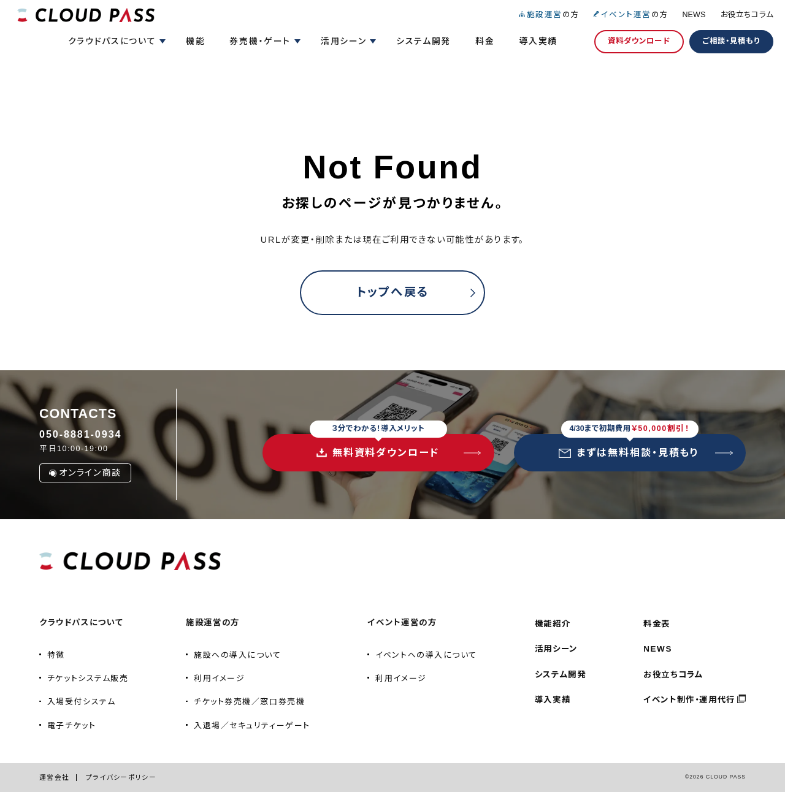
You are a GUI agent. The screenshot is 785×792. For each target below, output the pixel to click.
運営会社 (54, 777)
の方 (548, 14)
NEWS (693, 14)
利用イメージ (219, 678)
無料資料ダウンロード (378, 446)
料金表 (656, 623)
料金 (484, 41)
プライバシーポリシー (121, 777)
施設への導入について (237, 655)
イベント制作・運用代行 (689, 699)
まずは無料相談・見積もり (629, 446)
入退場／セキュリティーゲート (252, 725)
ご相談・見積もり (731, 41)
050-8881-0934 (80, 434)
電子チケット (71, 725)
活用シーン (556, 648)
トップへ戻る (392, 292)
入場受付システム (81, 701)
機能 (195, 41)
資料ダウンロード (639, 41)
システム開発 (423, 41)
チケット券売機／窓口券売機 (249, 701)
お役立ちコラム (747, 14)
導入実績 (538, 41)
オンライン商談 (85, 473)
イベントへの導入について (426, 655)
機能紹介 (552, 623)
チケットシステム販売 (87, 678)
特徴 (56, 655)
